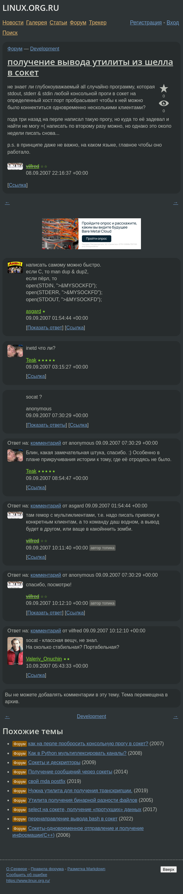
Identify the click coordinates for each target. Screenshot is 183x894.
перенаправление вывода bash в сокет (72, 818)
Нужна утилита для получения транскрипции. (80, 790)
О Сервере (16, 868)
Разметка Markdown (86, 868)
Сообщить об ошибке (26, 874)
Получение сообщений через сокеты (70, 771)
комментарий (46, 443)
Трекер (98, 22)
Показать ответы (46, 425)
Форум (78, 22)
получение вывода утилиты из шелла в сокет (90, 67)
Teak (31, 360)
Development (44, 48)
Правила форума (47, 868)
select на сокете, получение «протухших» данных (84, 809)
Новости (12, 22)
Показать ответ (44, 327)
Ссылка (17, 185)
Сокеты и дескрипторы (54, 762)
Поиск (10, 33)
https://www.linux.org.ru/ (28, 880)
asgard (33, 311)
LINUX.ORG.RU (30, 7)
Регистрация (146, 22)
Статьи (58, 22)
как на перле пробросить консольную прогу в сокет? (88, 743)
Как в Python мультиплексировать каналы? (77, 753)
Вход (173, 22)
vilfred (32, 166)
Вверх (168, 869)
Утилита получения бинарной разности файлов (82, 800)
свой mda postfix (46, 781)
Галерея (36, 22)
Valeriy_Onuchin (44, 658)
